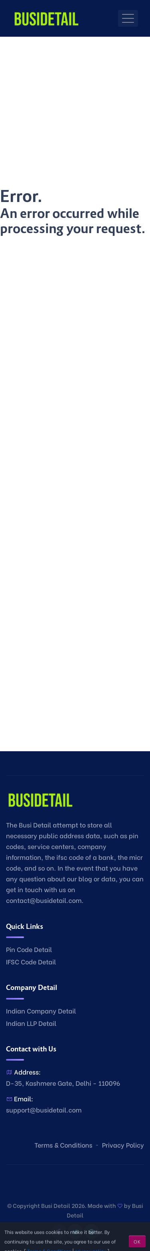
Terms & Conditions (63, 1144)
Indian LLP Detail (31, 1022)
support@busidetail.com (44, 1109)
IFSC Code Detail (31, 961)
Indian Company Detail (41, 1010)
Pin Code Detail (29, 949)
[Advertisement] (75, 111)
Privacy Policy (123, 1144)
